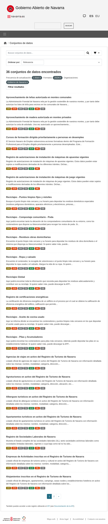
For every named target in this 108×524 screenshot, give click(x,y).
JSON (14, 109)
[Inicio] (5, 43)
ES (91, 16)
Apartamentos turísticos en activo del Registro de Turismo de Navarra (43, 417)
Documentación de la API (64, 506)
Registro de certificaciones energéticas (27, 297)
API (48, 506)
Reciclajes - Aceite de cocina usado (25, 317)
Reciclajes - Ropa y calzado (21, 257)
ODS (20, 109)
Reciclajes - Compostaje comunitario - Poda (29, 217)
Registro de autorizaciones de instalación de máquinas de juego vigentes (45, 177)
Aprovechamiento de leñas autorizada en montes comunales (38, 97)
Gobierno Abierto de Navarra (40, 8)
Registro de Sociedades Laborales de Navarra (31, 437)
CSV (8, 109)
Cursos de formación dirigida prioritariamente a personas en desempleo (45, 137)
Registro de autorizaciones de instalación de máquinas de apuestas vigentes (47, 157)
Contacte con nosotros (96, 519)
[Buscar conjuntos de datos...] (45, 53)
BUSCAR (68, 26)
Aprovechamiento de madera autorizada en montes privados (38, 117)
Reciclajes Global (15, 277)
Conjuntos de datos (21, 43)
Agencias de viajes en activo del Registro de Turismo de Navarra (41, 357)
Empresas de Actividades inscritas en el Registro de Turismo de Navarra (45, 456)
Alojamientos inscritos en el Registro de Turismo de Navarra (38, 476)
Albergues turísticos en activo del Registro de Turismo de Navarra (41, 397)
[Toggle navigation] (4, 34)
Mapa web (51, 519)
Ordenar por (13, 62)
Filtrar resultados (16, 87)
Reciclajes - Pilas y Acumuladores (24, 337)
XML (37, 109)
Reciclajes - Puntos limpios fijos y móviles (29, 197)
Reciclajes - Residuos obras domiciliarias (28, 237)
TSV (25, 109)
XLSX (31, 109)
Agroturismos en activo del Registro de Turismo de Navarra (38, 377)
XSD (42, 109)
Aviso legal (64, 519)
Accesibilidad (78, 519)
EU (97, 16)
